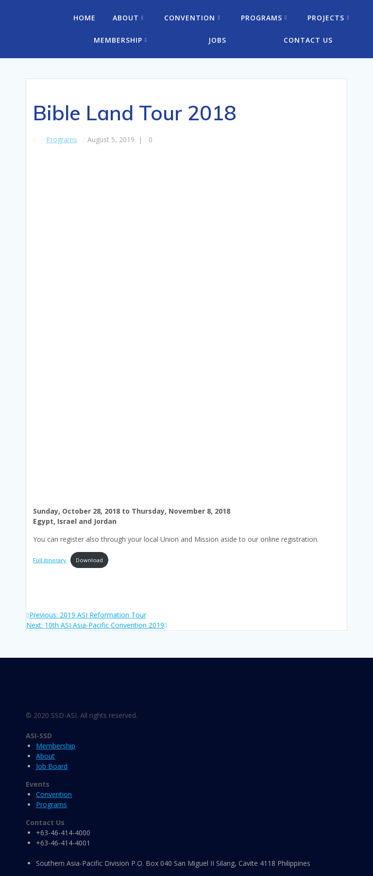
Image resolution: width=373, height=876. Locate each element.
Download (89, 560)
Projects (325, 17)
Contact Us (308, 40)
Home (84, 17)
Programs (261, 17)
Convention (189, 17)
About (126, 17)
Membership (118, 40)
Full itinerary (49, 560)
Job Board (52, 766)
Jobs (217, 40)
